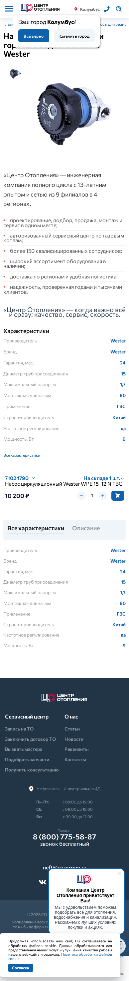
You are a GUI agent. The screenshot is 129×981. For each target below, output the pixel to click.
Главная (10, 24)
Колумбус (90, 9)
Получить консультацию (32, 769)
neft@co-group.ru (64, 867)
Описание (86, 528)
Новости (73, 739)
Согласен (20, 967)
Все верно (34, 36)
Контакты (75, 759)
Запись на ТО (19, 729)
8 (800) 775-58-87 (64, 836)
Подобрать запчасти (27, 759)
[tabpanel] (74, 113)
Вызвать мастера (23, 749)
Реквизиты (76, 749)
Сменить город (74, 36)
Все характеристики (21, 455)
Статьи (72, 729)
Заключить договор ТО (30, 739)
